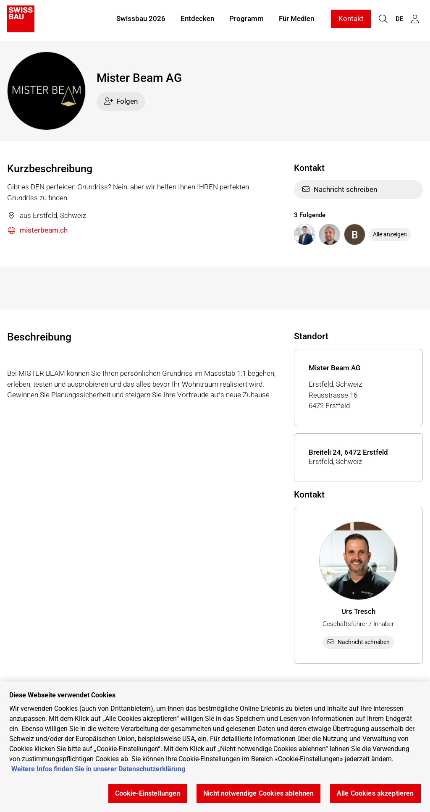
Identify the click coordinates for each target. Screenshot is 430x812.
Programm (246, 20)
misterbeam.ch (37, 230)
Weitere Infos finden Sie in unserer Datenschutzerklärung (98, 769)
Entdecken (197, 20)
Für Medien (296, 20)
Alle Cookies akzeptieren (375, 793)
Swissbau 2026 (140, 20)
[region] (215, 746)
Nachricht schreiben (340, 189)
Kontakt (351, 20)
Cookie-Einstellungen (148, 793)
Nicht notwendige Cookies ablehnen (258, 793)
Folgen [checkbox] (121, 101)
